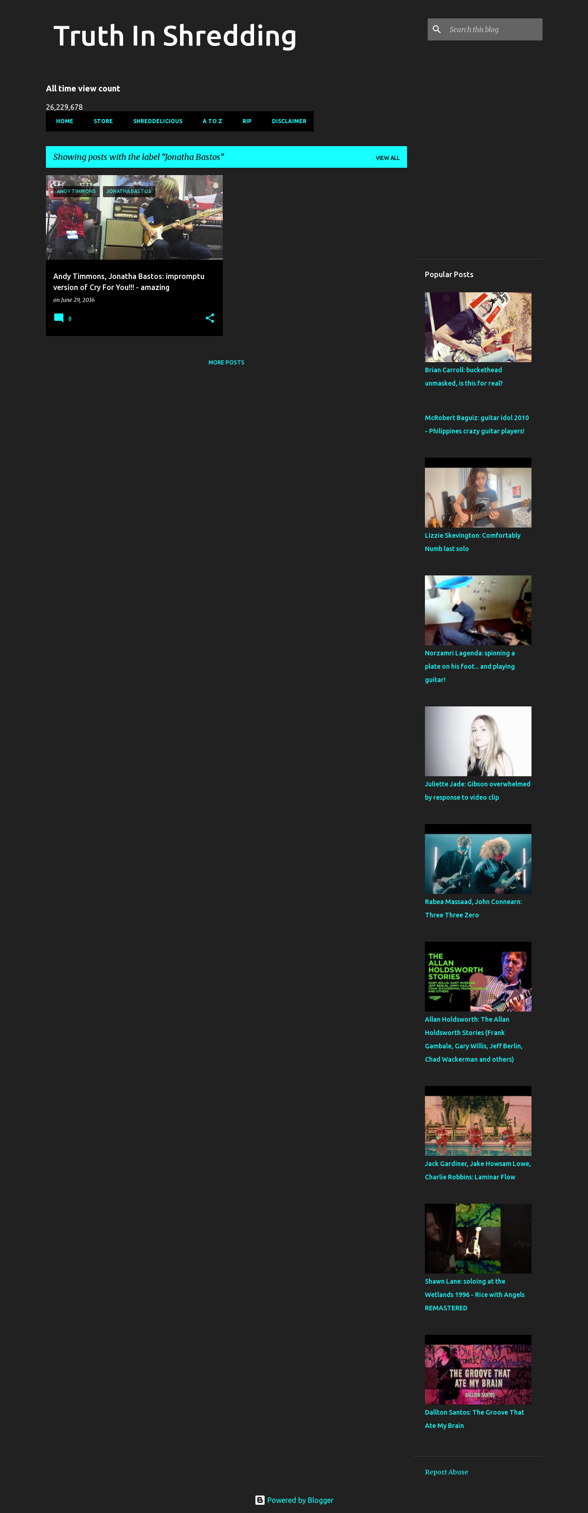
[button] (209, 319)
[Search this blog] (494, 29)
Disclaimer (286, 121)
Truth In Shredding (175, 35)
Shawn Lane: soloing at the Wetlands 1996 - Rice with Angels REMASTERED (475, 1295)
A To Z (210, 121)
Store (100, 121)
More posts (226, 362)
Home (62, 121)
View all (388, 158)
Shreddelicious (155, 121)
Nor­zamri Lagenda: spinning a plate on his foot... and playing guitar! (470, 666)
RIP (244, 121)
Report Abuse (446, 1472)
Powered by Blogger (294, 1500)
